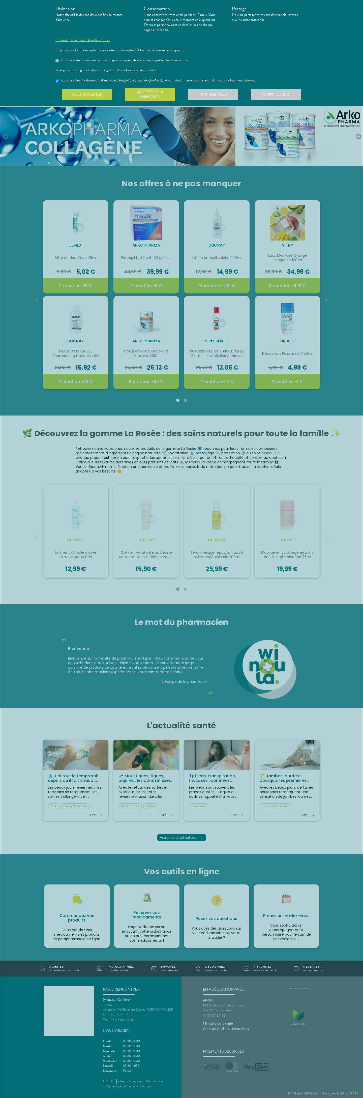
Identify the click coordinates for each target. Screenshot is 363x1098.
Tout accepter (87, 94)
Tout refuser (213, 94)
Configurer (276, 94)
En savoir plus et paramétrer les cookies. (82, 40)
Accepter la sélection (150, 94)
